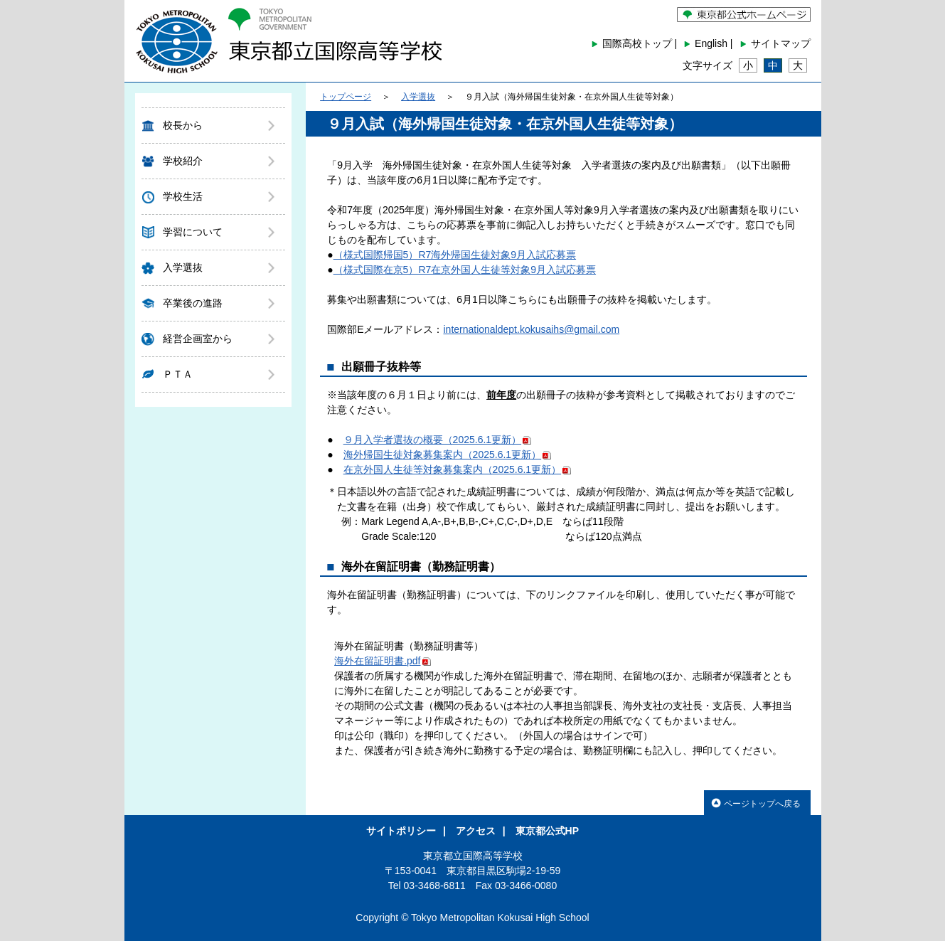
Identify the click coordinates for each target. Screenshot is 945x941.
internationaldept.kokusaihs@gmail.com (531, 329)
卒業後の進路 (193, 303)
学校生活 (183, 196)
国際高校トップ (637, 43)
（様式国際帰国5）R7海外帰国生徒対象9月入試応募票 (454, 254)
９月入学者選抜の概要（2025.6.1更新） (437, 439)
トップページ (345, 97)
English (711, 43)
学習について (193, 232)
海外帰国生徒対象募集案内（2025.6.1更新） (447, 454)
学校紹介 (183, 160)
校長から (183, 125)
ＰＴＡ (178, 374)
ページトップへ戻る (756, 803)
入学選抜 (183, 267)
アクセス (476, 830)
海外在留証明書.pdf (382, 660)
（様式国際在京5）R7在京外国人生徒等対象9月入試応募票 (464, 269)
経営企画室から (198, 338)
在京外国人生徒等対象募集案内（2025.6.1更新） (457, 469)
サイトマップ (781, 43)
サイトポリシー (401, 830)
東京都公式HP (547, 830)
